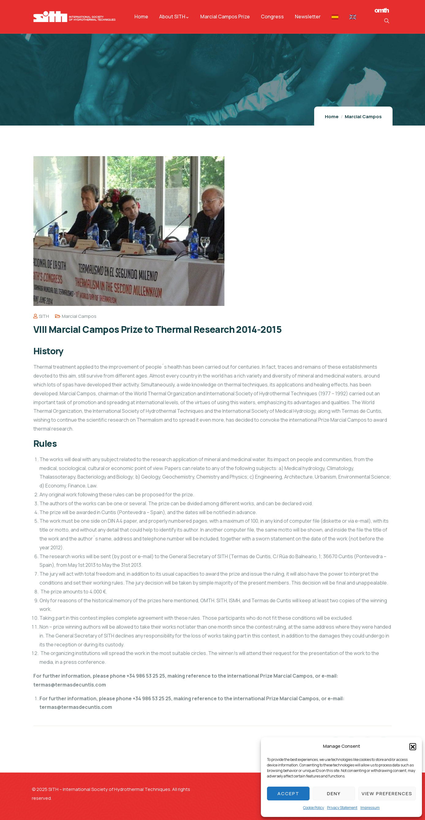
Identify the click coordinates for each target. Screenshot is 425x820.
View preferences (387, 793)
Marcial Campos (363, 116)
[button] (413, 746)
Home (332, 116)
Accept (288, 793)
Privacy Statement (342, 807)
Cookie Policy (313, 807)
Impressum (370, 807)
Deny (334, 793)
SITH (41, 316)
